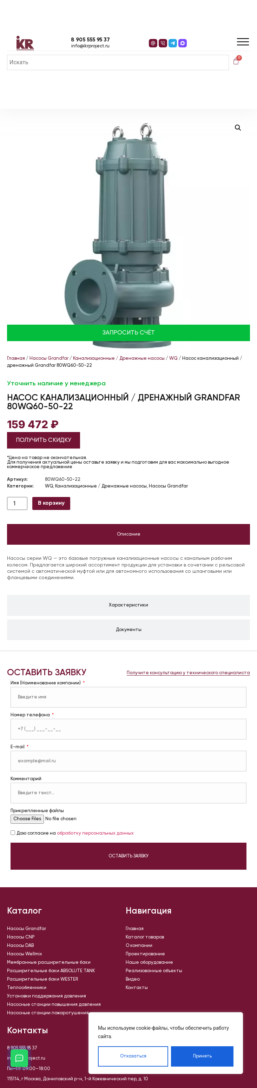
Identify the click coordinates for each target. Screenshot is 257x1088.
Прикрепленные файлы (37, 811)
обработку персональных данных (95, 833)
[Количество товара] (17, 503)
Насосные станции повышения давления (54, 1004)
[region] (165, 1043)
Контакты (137, 988)
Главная (16, 358)
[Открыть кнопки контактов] (19, 1058)
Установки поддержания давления (46, 996)
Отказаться (133, 1056)
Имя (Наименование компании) (46, 683)
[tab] (128, 534)
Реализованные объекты (154, 971)
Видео (133, 979)
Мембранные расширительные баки (49, 962)
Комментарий (26, 779)
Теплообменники (26, 988)
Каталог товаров (145, 937)
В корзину (51, 503)
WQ (173, 358)
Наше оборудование (149, 962)
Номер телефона (31, 715)
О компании (139, 945)
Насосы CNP (20, 937)
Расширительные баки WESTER (42, 979)
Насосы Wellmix (24, 954)
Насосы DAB (20, 945)
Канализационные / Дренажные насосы (119, 358)
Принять (202, 1056)
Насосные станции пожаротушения (48, 1013)
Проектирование (145, 954)
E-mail (18, 747)
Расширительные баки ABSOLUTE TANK (51, 971)
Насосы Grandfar (48, 358)
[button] (238, 127)
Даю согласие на (75, 833)
